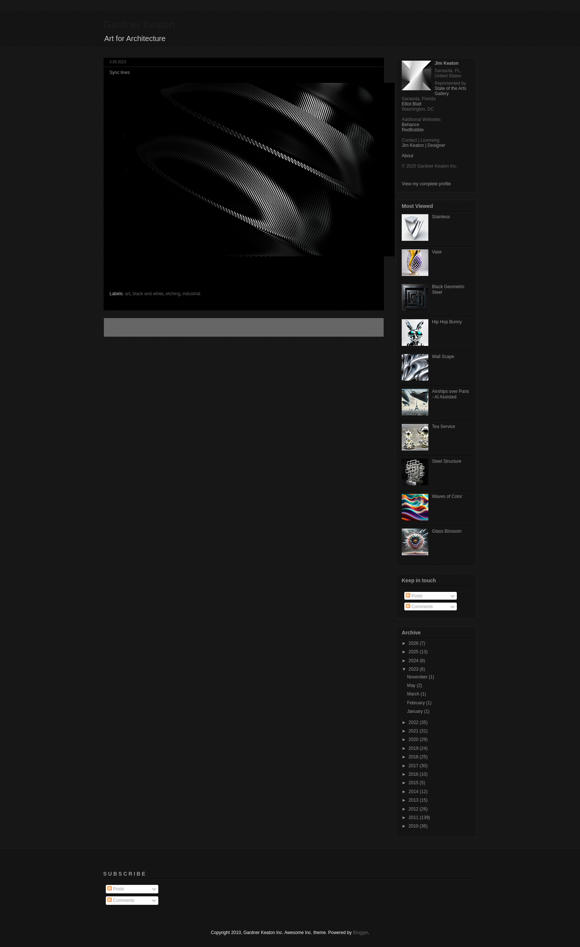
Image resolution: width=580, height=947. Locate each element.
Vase (437, 252)
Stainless (441, 216)
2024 (414, 660)
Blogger (360, 932)
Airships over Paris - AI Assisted (450, 394)
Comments (419, 606)
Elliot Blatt (411, 104)
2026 (414, 643)
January (415, 711)
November (418, 677)
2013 (414, 800)
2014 (414, 791)
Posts (414, 596)
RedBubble (413, 129)
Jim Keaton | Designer (423, 145)
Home (245, 327)
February (416, 702)
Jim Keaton (447, 63)
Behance (410, 124)
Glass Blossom (447, 531)
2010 (414, 826)
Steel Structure (446, 461)
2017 (414, 765)
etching (173, 293)
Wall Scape (443, 356)
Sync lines (119, 72)
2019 (414, 748)
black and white (148, 293)
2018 (414, 756)
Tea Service (443, 426)
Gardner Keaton (139, 24)
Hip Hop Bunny (447, 321)
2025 (414, 651)
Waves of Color (447, 496)
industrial (191, 293)
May (412, 685)
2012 (414, 809)
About (407, 155)
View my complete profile (426, 183)
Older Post (365, 327)
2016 (414, 774)
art (127, 293)
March (414, 694)
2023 (414, 669)
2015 (414, 782)
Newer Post (123, 327)
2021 (414, 731)
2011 (414, 817)
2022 (414, 722)
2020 (414, 739)
